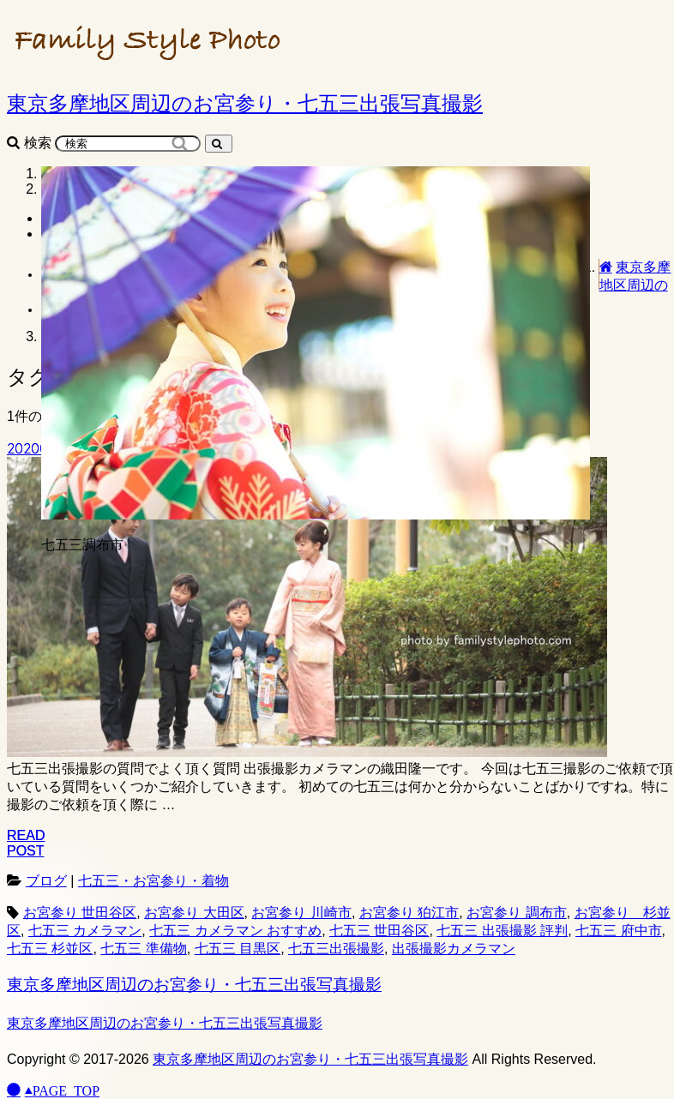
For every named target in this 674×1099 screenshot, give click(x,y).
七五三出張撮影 (336, 948)
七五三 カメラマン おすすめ (235, 930)
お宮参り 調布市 (516, 912)
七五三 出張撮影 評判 (502, 930)
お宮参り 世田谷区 (79, 912)
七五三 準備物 (143, 948)
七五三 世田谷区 (379, 930)
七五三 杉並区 (50, 948)
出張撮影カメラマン (453, 948)
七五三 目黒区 (237, 948)
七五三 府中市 (618, 930)
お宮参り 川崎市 (301, 912)
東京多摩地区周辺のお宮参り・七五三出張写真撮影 (194, 985)
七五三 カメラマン (84, 930)
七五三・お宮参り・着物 (153, 881)
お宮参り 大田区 (194, 912)
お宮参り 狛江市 (409, 912)
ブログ (46, 881)
